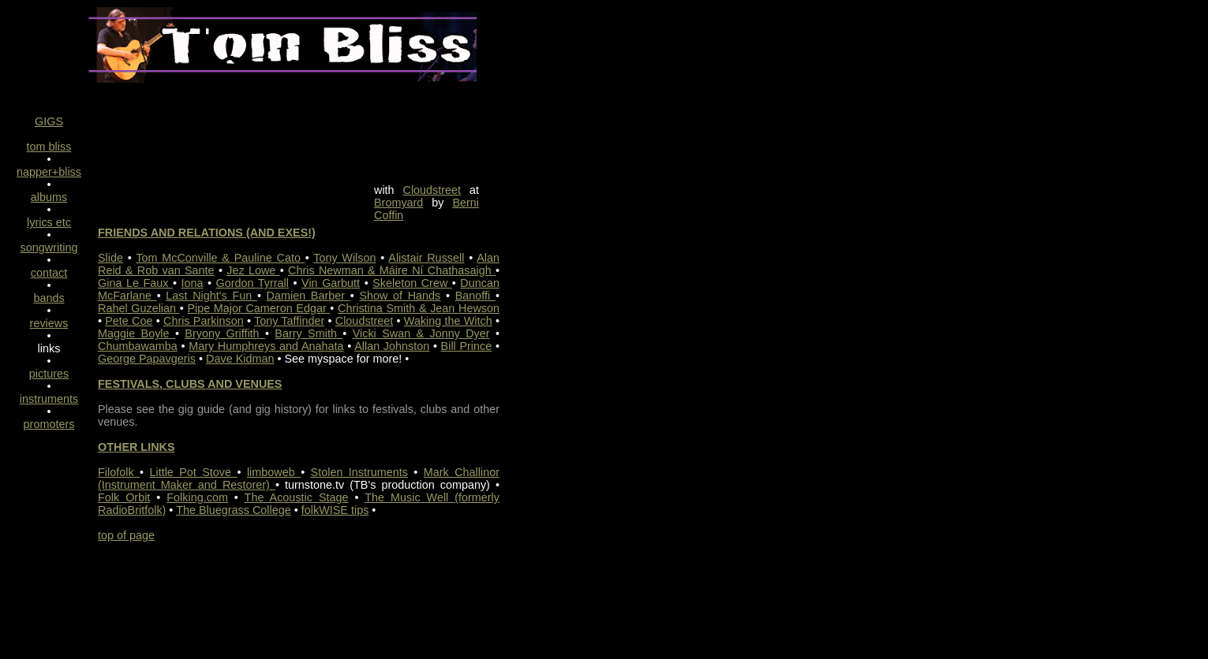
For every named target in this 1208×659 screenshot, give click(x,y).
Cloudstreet (432, 190)
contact (49, 272)
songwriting (49, 247)
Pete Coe (128, 321)
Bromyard (398, 202)
